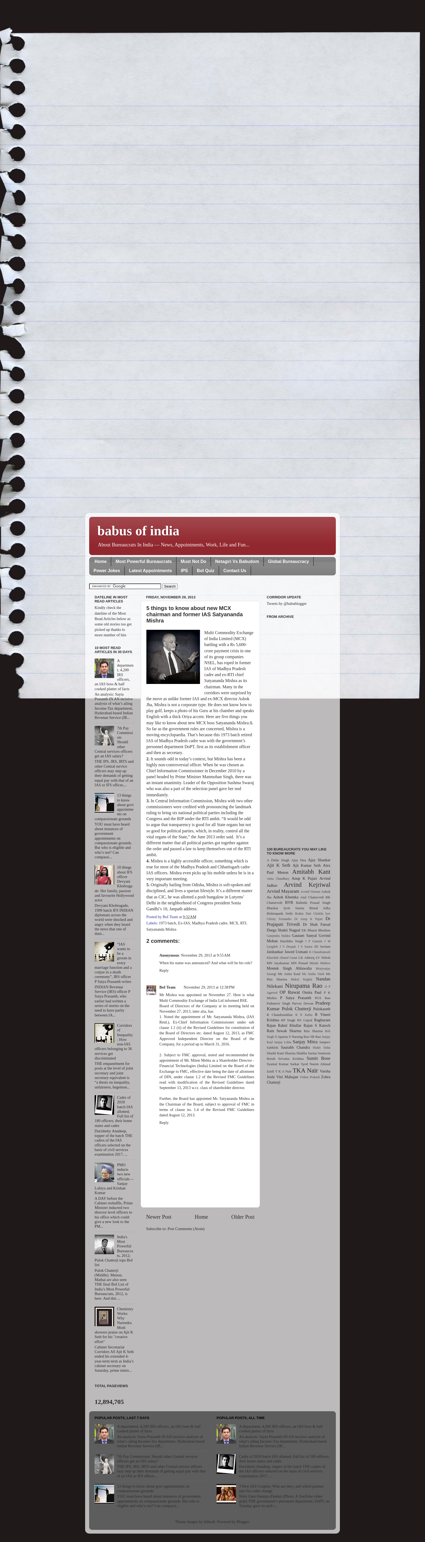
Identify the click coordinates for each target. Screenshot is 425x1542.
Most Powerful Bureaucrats (143, 561)
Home (101, 561)
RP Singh (288, 1020)
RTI (243, 923)
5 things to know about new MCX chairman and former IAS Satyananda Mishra (194, 614)
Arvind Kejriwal (307, 884)
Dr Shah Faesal (316, 924)
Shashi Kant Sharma (281, 1053)
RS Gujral (304, 1020)
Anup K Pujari (304, 878)
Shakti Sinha (321, 1047)
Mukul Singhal (301, 979)
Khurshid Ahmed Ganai (282, 957)
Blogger (243, 1522)
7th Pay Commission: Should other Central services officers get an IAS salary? (157, 1458)
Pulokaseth (321, 1009)
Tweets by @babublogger (287, 603)
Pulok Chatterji (296, 1008)
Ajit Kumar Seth (307, 865)
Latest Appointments (150, 570)
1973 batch (167, 923)
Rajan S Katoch (317, 1025)
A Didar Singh (278, 860)
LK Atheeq (306, 958)
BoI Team (167, 987)
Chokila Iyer (321, 913)
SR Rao (315, 1037)
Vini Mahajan (287, 1077)
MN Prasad (299, 963)
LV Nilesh (323, 958)
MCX (233, 923)
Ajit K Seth (278, 865)
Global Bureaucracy (288, 561)
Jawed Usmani (296, 952)
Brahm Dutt (303, 913)
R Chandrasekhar (280, 1015)
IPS (184, 570)
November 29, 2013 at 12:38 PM (209, 987)
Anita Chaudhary (278, 878)
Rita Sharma (313, 1031)
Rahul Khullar (289, 1025)
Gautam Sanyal (304, 935)
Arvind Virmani (310, 891)
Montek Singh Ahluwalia (289, 968)
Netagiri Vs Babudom (237, 561)
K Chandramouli (319, 952)
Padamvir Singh (278, 1003)
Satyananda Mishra (161, 929)
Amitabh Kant (311, 871)
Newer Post (159, 1217)
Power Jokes (107, 570)
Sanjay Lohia (282, 1042)
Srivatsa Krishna (291, 1059)
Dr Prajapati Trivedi (298, 921)
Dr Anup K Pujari (308, 919)
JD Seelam (322, 946)
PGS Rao (322, 998)
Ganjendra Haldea (278, 935)
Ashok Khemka (285, 897)
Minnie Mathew (320, 963)
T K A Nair (283, 1071)
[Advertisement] (298, 729)
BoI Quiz (205, 570)
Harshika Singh (291, 941)
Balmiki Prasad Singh (313, 903)
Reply (164, 970)
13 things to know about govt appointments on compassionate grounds (153, 1488)
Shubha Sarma (306, 1053)
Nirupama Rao (303, 985)
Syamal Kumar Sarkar (283, 1064)
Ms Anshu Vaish (313, 974)
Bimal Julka (319, 908)
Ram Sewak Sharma (284, 1031)
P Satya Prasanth (295, 998)
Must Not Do (193, 561)
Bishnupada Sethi (280, 913)
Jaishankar (275, 952)
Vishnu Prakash (310, 1077)
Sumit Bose (318, 1058)
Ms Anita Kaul (289, 974)
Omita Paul (311, 992)
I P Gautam (313, 941)
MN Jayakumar (278, 963)
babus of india (138, 530)
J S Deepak (288, 946)
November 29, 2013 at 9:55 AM (205, 955)
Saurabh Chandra (295, 1047)
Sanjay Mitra (305, 1041)
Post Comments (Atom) (186, 1229)
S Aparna (281, 1037)
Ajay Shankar (319, 860)
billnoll (209, 1522)
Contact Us (234, 570)
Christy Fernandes (279, 919)
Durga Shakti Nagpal (283, 930)
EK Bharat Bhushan (316, 930)
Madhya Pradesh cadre (209, 923)
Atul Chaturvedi (312, 897)
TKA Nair (305, 1070)
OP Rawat (290, 992)
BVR (289, 902)
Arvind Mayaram (283, 891)
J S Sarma (305, 946)
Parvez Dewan (303, 1003)
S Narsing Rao (299, 1037)
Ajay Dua (298, 860)
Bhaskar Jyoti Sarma (285, 908)
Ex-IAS (184, 923)
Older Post (243, 1217)
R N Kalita (304, 1014)
